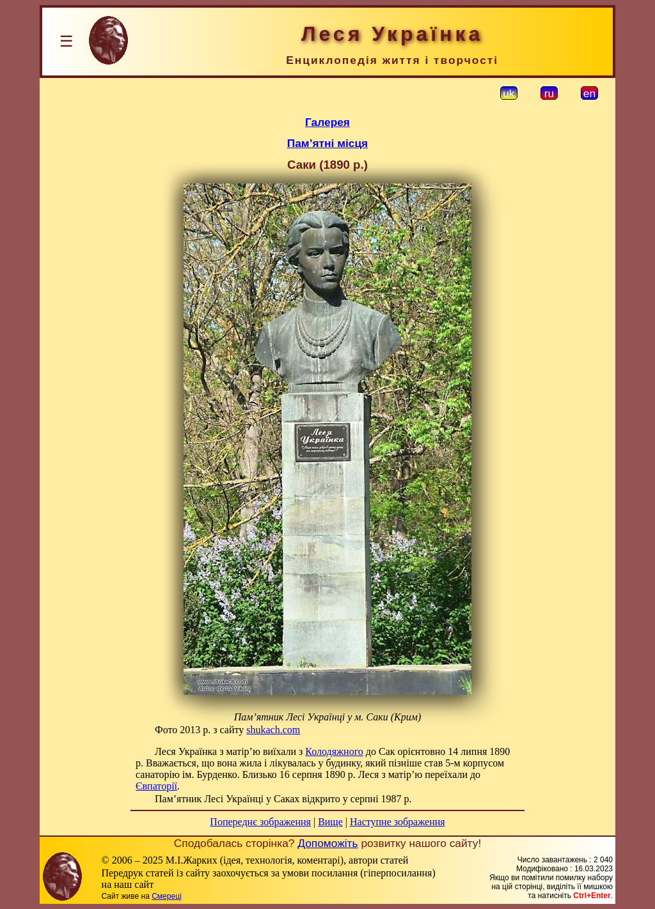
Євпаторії (156, 786)
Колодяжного (334, 751)
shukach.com (273, 729)
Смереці (166, 896)
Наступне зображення (397, 821)
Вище (330, 821)
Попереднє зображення (260, 821)
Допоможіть (327, 843)
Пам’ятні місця (327, 143)
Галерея (327, 122)
